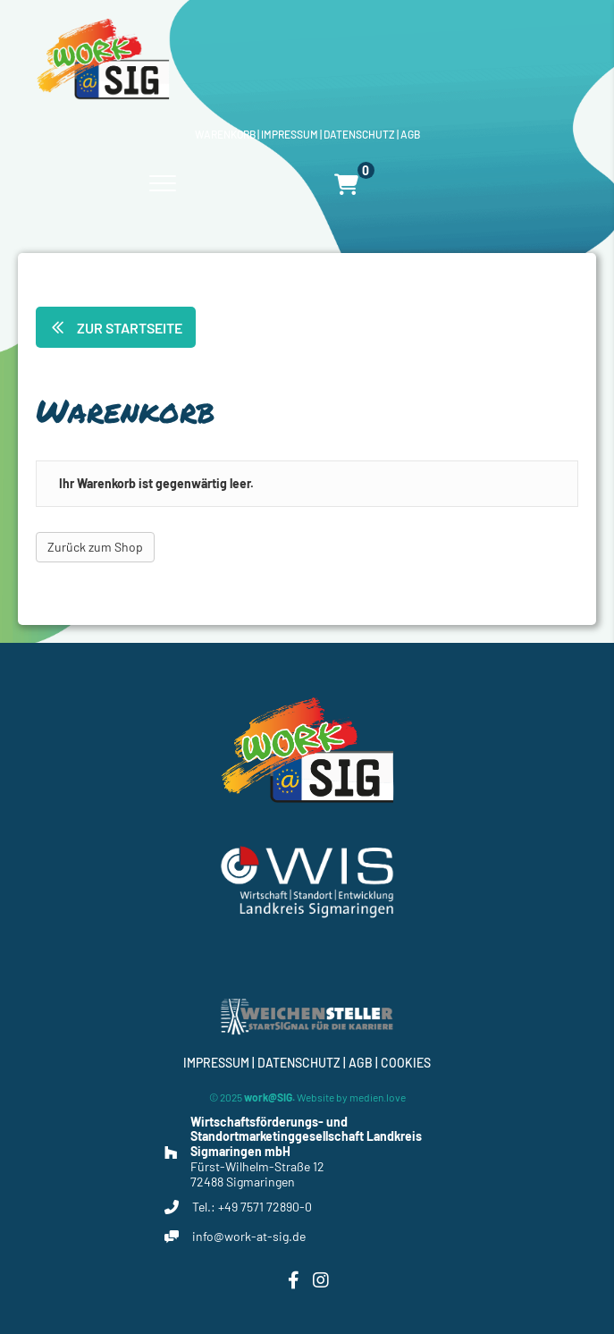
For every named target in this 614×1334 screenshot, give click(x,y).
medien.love (377, 1097)
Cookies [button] (406, 1062)
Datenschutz (359, 134)
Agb (410, 134)
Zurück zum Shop (95, 546)
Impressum (289, 134)
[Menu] (162, 184)
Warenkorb (225, 134)
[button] (116, 327)
